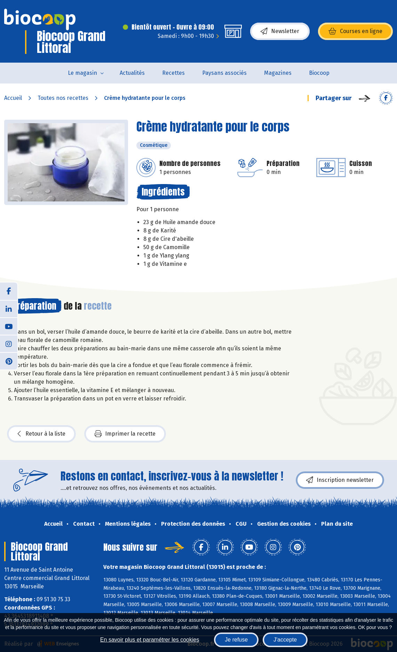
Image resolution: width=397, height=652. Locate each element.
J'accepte (285, 640)
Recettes (173, 73)
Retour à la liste (41, 433)
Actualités (132, 73)
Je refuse (236, 640)
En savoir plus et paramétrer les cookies (149, 640)
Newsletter (280, 31)
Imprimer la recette (125, 433)
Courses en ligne (355, 31)
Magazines (278, 73)
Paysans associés (224, 73)
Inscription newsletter (340, 480)
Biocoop (319, 73)
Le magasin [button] (82, 73)
